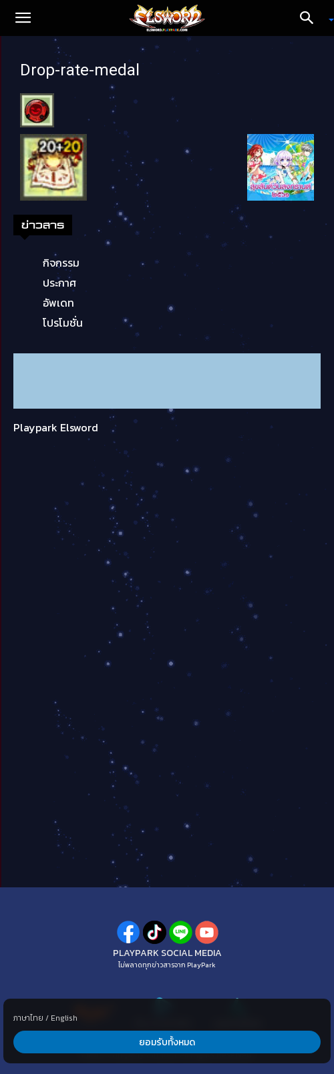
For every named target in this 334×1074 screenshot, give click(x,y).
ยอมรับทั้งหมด (167, 1042)
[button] (22, 18)
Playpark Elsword (55, 427)
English (64, 1018)
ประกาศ (59, 283)
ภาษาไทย (28, 1018)
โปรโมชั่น (63, 323)
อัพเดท (58, 303)
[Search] (311, 18)
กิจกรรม (61, 263)
